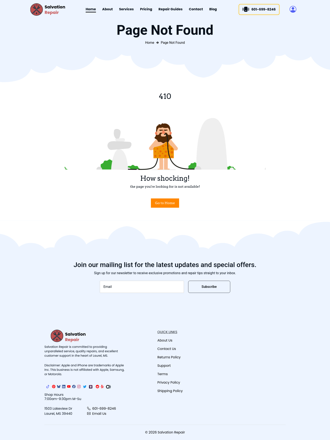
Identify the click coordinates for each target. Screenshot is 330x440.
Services (126, 9)
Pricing (146, 9)
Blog (213, 9)
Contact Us (166, 348)
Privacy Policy (168, 382)
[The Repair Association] (108, 387)
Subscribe (209, 287)
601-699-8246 (101, 408)
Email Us (96, 413)
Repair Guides (170, 9)
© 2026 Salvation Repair (165, 432)
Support (164, 365)
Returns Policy (169, 357)
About (107, 9)
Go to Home (165, 203)
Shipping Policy (170, 390)
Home (91, 9)
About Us (164, 340)
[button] (293, 9)
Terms (162, 374)
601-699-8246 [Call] (259, 9)
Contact (196, 9)
